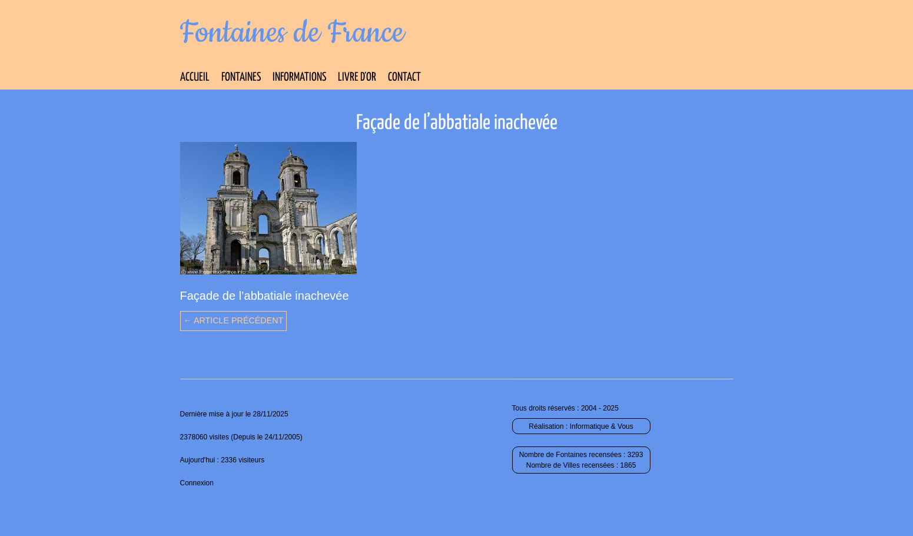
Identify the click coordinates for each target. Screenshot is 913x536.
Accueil (195, 77)
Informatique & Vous (601, 426)
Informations (299, 77)
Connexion (197, 483)
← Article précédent (234, 320)
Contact (404, 77)
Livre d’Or (357, 77)
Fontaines (241, 77)
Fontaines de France (292, 33)
